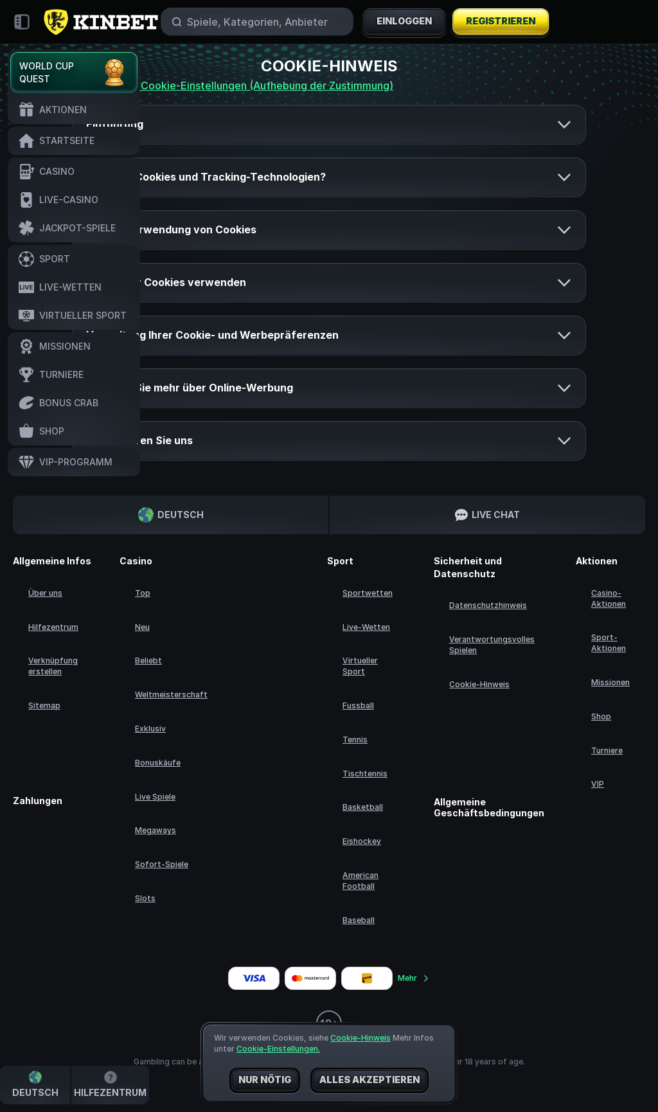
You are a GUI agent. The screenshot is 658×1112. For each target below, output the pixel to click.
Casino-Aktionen (608, 598)
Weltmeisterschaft (171, 694)
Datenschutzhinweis (488, 605)
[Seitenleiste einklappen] (22, 22)
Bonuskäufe (158, 762)
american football (360, 880)
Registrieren (500, 21)
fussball (358, 705)
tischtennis (364, 773)
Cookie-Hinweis (479, 684)
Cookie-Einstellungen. (278, 1049)
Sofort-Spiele (161, 864)
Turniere (607, 750)
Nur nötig (264, 1080)
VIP (597, 784)
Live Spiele (155, 797)
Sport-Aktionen (608, 642)
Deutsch (171, 515)
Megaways (155, 830)
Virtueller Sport (360, 666)
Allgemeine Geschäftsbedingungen (489, 807)
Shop (601, 716)
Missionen (610, 682)
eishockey (361, 841)
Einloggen (404, 21)
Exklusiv (150, 728)
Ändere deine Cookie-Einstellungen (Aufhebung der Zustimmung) (232, 86)
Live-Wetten (366, 627)
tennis (355, 739)
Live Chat (487, 514)
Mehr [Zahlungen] (414, 978)
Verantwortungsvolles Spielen (492, 644)
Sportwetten (367, 593)
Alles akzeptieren (369, 1080)
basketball (362, 807)
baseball (358, 920)
